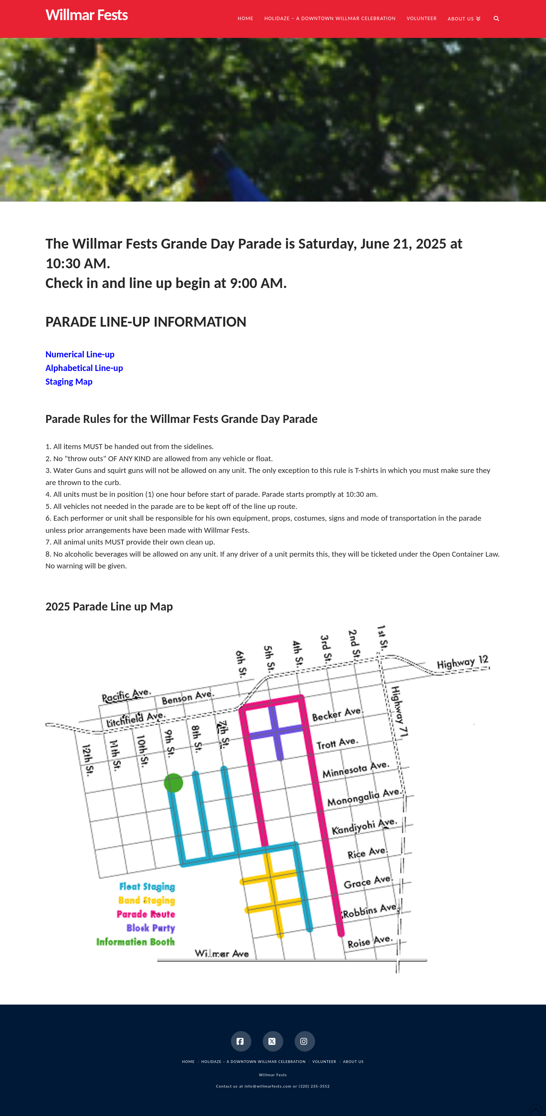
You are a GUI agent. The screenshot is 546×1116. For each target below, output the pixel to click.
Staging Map (69, 381)
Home (188, 1061)
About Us (353, 1061)
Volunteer (324, 1061)
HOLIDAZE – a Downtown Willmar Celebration (253, 1061)
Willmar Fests (87, 15)
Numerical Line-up (80, 354)
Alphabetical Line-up (84, 367)
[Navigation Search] (493, 19)
